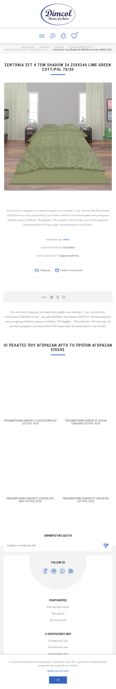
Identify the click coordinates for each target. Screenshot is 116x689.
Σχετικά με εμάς (58, 620)
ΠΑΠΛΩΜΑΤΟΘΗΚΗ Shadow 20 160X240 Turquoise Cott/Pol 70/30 (86, 422)
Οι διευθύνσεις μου (58, 647)
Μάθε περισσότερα (58, 671)
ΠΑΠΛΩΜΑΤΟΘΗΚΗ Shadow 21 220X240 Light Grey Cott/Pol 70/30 (30, 500)
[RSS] (71, 571)
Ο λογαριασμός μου (58, 640)
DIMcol (66, 239)
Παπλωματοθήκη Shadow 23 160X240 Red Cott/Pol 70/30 (86, 500)
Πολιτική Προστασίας (58, 607)
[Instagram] (54, 571)
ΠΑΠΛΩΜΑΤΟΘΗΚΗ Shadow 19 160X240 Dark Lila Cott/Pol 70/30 (30, 422)
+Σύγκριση (45, 270)
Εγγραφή (106, 545)
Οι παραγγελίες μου (58, 653)
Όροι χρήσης (58, 613)
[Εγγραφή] (52, 545)
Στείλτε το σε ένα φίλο (71, 270)
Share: (44, 297)
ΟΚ (58, 680)
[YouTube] (62, 571)
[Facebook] (45, 571)
